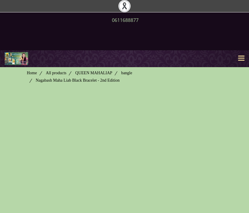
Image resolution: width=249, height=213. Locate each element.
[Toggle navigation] (241, 58)
